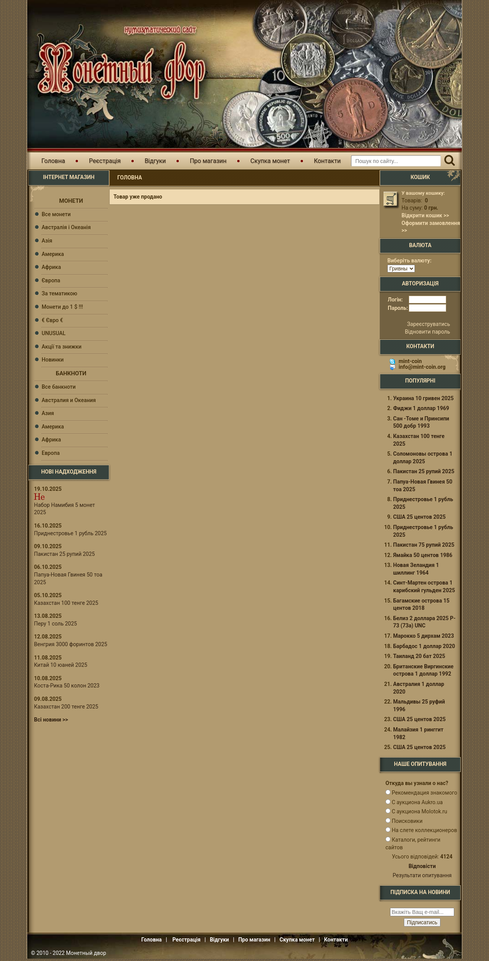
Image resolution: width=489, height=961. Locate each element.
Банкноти (71, 373)
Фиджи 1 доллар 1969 (421, 410)
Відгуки (155, 161)
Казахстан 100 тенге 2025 (66, 603)
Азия (48, 413)
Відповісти (422, 868)
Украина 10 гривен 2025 (423, 400)
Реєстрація (105, 161)
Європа (51, 280)
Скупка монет (270, 161)
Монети (71, 200)
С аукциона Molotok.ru (419, 814)
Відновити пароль (427, 334)
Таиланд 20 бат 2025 (419, 658)
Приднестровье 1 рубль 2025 (70, 533)
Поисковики (407, 823)
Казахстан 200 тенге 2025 (66, 707)
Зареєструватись (428, 326)
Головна (53, 161)
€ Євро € (52, 320)
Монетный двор (86, 955)
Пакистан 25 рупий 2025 (64, 554)
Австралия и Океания (69, 400)
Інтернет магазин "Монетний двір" (118, 62)
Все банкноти (59, 387)
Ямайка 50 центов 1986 (422, 557)
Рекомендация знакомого (424, 795)
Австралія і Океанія (66, 227)
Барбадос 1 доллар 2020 (424, 648)
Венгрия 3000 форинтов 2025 (70, 644)
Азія (47, 241)
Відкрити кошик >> (425, 215)
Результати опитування (422, 878)
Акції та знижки (61, 347)
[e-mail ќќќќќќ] (422, 914)
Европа (51, 453)
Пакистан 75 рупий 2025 (423, 547)
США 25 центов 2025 (419, 519)
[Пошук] (449, 160)
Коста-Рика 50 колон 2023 (66, 685)
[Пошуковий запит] (396, 160)
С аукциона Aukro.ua (417, 804)
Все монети (56, 214)
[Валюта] (401, 268)
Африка (51, 267)
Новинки (53, 360)
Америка (53, 254)
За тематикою (59, 293)
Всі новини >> (51, 720)
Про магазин (208, 161)
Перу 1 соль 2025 (55, 624)
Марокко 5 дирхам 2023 (423, 638)
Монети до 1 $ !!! (62, 307)
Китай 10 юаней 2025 (60, 665)
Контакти (327, 161)
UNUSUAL (54, 333)
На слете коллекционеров (424, 832)
